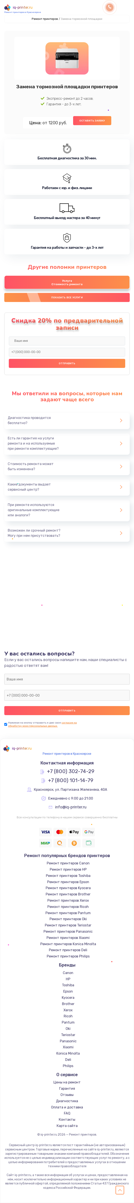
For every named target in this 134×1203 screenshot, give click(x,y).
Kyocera (68, 998)
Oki (68, 1029)
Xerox (68, 1010)
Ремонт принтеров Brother (68, 894)
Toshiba (68, 985)
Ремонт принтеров (45, 18)
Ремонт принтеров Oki (68, 919)
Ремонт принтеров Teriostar (68, 925)
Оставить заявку (92, 120)
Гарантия (67, 1088)
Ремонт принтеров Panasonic (68, 931)
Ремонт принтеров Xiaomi (68, 938)
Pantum (68, 1022)
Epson (68, 991)
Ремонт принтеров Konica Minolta (68, 944)
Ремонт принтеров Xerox (68, 900)
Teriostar (68, 1035)
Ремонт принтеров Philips (68, 956)
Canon (68, 973)
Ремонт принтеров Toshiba (68, 876)
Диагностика (67, 1101)
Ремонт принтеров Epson (68, 882)
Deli (68, 1060)
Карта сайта (67, 1126)
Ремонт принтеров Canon (68, 863)
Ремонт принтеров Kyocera (68, 888)
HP (68, 979)
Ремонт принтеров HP (68, 869)
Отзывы (67, 1095)
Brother (68, 1004)
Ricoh (68, 1016)
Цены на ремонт (67, 1082)
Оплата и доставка (67, 1107)
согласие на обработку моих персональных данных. (42, 724)
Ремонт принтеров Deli (68, 950)
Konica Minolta (68, 1053)
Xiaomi (68, 1047)
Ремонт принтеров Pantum (68, 913)
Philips (68, 1066)
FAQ (67, 1113)
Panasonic (68, 1041)
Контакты (67, 1119)
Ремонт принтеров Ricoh (68, 907)
